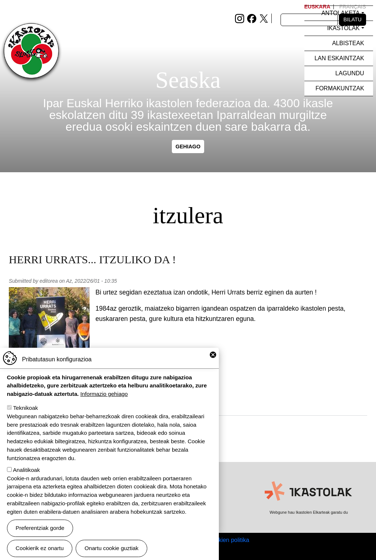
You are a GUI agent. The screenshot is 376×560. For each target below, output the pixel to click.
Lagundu (349, 73)
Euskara (317, 7)
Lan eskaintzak (339, 58)
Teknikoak (25, 412)
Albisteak (348, 43)
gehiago (188, 146)
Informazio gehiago (104, 398)
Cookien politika (228, 540)
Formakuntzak (339, 88)
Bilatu (352, 19)
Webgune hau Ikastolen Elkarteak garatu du (309, 512)
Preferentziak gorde (40, 532)
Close (213, 358)
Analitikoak (26, 474)
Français (352, 7)
